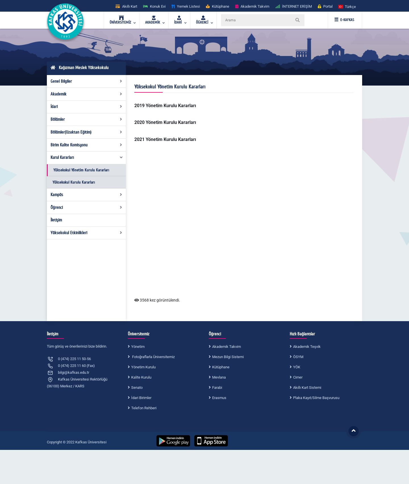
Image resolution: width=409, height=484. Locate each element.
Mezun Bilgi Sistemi (228, 357)
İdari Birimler (141, 398)
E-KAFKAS (344, 20)
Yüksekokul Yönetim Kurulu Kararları (81, 170)
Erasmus (219, 398)
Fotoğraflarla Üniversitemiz (153, 357)
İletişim (56, 220)
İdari (86, 106)
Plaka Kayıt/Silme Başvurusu (316, 398)
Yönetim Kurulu (143, 367)
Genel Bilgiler (86, 81)
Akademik (86, 94)
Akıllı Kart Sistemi (307, 387)
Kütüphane (220, 367)
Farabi (217, 387)
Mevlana (219, 377)
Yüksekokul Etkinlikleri (86, 232)
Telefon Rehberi (143, 408)
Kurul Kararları (87, 157)
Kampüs (86, 194)
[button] (347, 6)
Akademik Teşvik (307, 346)
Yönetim (138, 346)
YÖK (296, 367)
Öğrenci (86, 207)
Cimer (297, 377)
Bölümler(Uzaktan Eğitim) (86, 132)
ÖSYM (298, 357)
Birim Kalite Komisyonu (86, 145)
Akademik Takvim (226, 346)
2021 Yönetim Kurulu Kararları (165, 139)
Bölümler (86, 119)
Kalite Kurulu (141, 377)
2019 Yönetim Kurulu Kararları (165, 105)
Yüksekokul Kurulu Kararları (74, 182)
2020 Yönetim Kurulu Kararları (165, 122)
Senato (137, 387)
